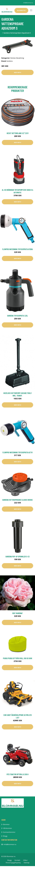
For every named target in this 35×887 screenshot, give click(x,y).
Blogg (5, 836)
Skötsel (12, 58)
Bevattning (20, 58)
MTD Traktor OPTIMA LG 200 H (17, 774)
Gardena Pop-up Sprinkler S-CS (17, 556)
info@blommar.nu (28, 3)
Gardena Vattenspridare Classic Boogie (17, 500)
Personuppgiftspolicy (13, 863)
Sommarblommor (9, 832)
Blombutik (21, 10)
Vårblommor (7, 828)
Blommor (6, 824)
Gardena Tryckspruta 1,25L (17, 315)
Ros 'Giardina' (17, 613)
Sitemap (26, 863)
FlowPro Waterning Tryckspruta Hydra (17, 249)
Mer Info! (17, 72)
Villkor (25, 860)
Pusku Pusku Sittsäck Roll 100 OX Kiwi (17, 658)
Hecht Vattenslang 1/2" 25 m (17, 133)
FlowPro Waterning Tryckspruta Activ (18, 452)
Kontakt (17, 860)
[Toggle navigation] (31, 10)
